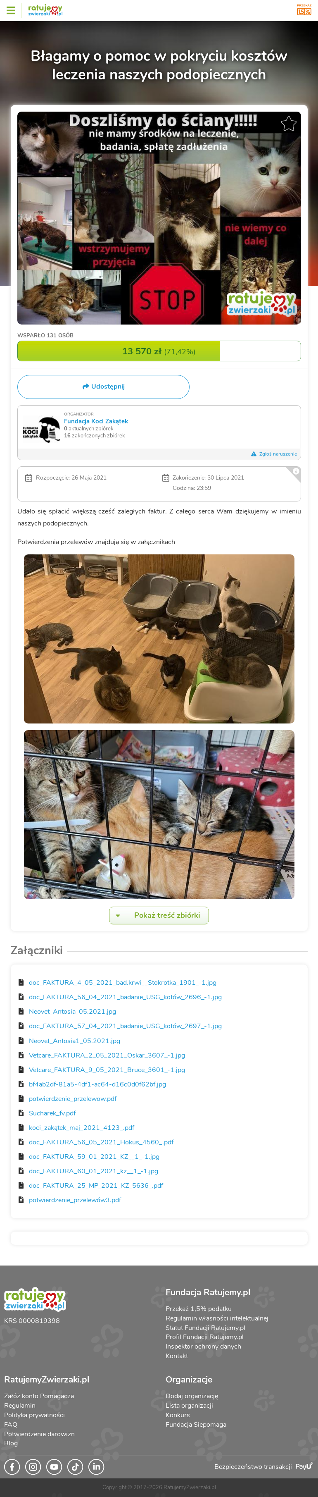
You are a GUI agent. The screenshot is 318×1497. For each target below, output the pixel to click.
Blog (11, 1443)
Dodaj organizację (192, 1396)
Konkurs (178, 1415)
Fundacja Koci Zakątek (96, 421)
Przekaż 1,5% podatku (199, 1308)
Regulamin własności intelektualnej (217, 1318)
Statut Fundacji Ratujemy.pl (205, 1327)
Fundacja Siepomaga (196, 1424)
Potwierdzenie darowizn (39, 1434)
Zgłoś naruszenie (274, 454)
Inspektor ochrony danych (203, 1346)
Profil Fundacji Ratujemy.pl (205, 1337)
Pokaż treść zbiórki (154, 915)
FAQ (10, 1424)
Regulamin (20, 1405)
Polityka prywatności (34, 1415)
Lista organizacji (189, 1405)
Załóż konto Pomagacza (39, 1396)
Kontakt (177, 1356)
